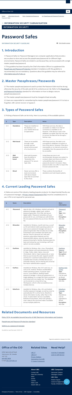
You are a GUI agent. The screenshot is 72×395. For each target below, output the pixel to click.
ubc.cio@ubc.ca (11, 360)
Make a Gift (34, 382)
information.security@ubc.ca (14, 74)
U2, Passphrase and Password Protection (53, 16)
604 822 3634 (6, 358)
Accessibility (36, 391)
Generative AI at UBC (38, 359)
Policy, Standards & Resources (30, 16)
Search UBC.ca (35, 385)
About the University (37, 374)
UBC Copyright (28, 391)
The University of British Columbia (26, 3)
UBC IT (33, 352)
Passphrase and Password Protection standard (18, 322)
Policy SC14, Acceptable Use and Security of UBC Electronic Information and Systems (32, 317)
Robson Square (55, 379)
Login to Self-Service (57, 355)
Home (3, 16)
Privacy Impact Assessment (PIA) (35, 195)
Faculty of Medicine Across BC (60, 384)
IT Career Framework (38, 361)
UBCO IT (34, 355)
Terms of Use (18, 391)
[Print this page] (63, 43)
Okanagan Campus (57, 374)
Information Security (13, 16)
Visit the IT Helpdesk (57, 352)
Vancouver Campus (57, 372)
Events (33, 378)
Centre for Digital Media (58, 382)
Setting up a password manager (13, 326)
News (32, 376)
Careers (33, 380)
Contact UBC (35, 372)
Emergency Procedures (8, 391)
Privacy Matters (36, 357)
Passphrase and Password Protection (17, 69)
